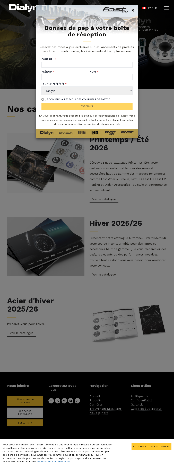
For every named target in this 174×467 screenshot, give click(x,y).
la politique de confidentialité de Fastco (104, 115)
